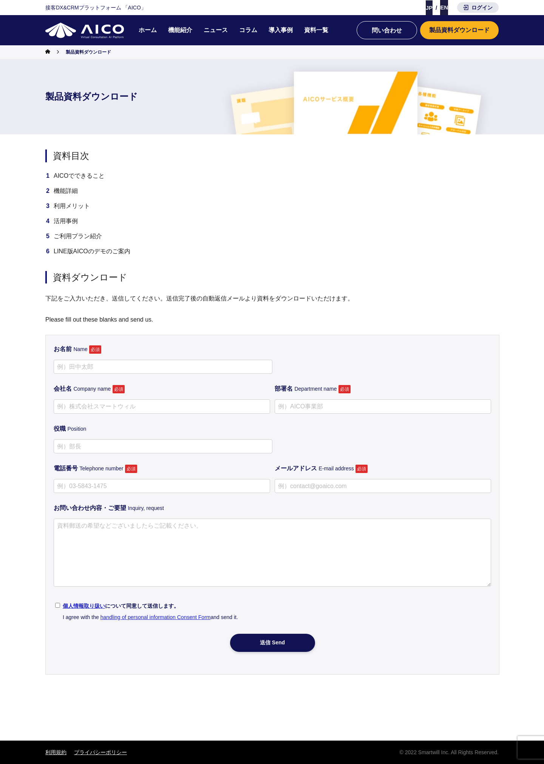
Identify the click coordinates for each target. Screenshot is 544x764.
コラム (248, 30)
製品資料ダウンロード (459, 30)
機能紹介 (180, 30)
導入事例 (281, 30)
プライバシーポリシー (100, 752)
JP (429, 8)
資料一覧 (316, 30)
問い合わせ (387, 30)
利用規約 (55, 752)
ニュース (216, 30)
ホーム (148, 30)
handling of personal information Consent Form (155, 617)
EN (444, 7)
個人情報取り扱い (84, 606)
